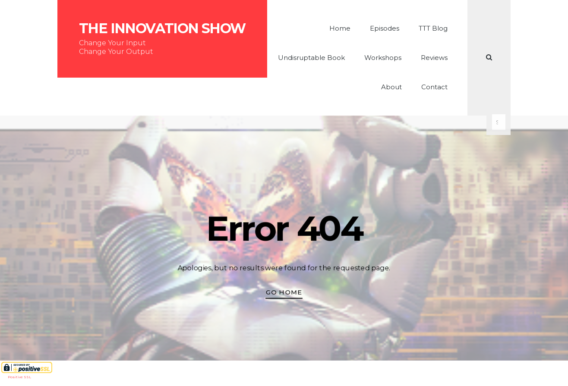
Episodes (384, 28)
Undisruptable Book (311, 57)
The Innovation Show (162, 28)
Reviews (434, 57)
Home (339, 28)
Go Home (284, 292)
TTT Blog (433, 28)
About (391, 87)
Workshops (382, 57)
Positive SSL (19, 377)
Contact (434, 87)
